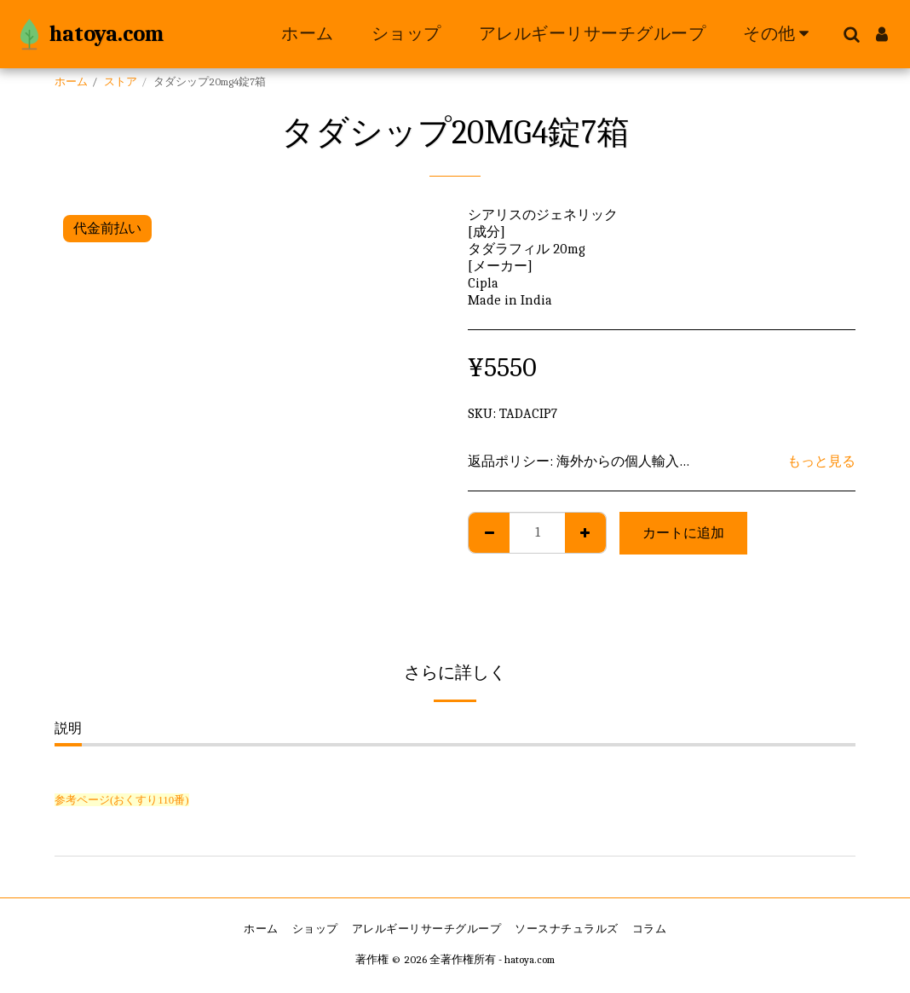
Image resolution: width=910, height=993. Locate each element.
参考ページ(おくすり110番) (122, 799)
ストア (120, 81)
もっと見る (821, 461)
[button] (851, 34)
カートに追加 (683, 533)
